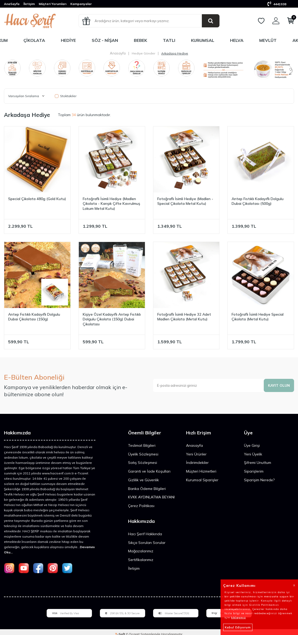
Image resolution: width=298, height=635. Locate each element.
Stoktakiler (65, 96)
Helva (236, 40)
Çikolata (34, 40)
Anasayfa (118, 53)
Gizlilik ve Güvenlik (143, 480)
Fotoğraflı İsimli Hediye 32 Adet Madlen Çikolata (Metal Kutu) (184, 317)
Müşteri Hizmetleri (201, 471)
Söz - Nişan (105, 40)
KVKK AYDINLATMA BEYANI (151, 497)
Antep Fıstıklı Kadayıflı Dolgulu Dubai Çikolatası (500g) (258, 201)
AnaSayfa (11, 4)
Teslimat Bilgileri (141, 445)
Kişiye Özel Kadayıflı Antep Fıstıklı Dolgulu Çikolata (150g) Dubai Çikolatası (112, 319)
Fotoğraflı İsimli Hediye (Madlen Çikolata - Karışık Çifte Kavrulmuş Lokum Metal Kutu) (111, 203)
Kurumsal (202, 40)
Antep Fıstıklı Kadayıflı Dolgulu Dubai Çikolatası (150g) (34, 317)
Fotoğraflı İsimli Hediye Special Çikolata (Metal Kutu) (258, 317)
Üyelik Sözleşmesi (143, 454)
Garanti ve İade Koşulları (149, 471)
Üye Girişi (252, 445)
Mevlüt (268, 40)
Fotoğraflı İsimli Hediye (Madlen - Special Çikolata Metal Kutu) (185, 201)
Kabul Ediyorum (238, 627)
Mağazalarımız (140, 551)
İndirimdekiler (197, 462)
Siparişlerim (253, 471)
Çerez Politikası (141, 505)
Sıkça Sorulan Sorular (146, 542)
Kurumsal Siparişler (202, 480)
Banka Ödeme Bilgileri (147, 488)
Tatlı (169, 40)
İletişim (29, 4)
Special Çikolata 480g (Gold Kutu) (37, 198)
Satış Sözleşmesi (142, 462)
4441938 (276, 4)
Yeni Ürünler (196, 454)
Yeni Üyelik (253, 454)
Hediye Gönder (143, 53)
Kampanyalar (81, 4)
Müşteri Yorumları (52, 4)
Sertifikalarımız (140, 559)
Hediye (68, 40)
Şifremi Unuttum (257, 462)
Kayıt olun (278, 385)
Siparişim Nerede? (259, 480)
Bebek (140, 40)
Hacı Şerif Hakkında (145, 534)
